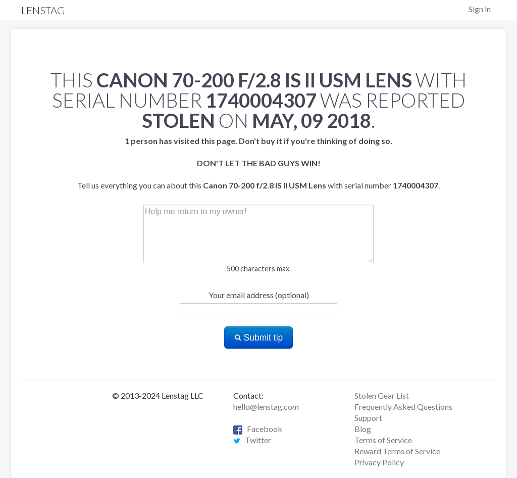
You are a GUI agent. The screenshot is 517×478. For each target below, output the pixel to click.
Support (368, 417)
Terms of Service (383, 440)
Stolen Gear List (381, 395)
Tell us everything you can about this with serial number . (258, 163)
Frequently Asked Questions (403, 406)
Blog (362, 429)
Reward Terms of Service (397, 451)
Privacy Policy (379, 462)
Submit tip (258, 337)
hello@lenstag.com (266, 406)
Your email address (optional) (259, 295)
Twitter (252, 440)
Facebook (257, 429)
